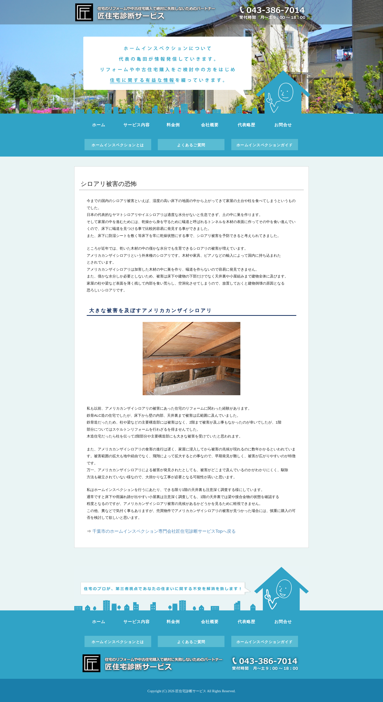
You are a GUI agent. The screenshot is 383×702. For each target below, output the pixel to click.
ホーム (98, 125)
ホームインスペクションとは (118, 145)
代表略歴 (246, 125)
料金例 (173, 125)
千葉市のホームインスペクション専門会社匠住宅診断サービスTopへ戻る (164, 531)
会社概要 (209, 125)
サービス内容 (136, 125)
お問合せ (283, 125)
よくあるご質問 (191, 145)
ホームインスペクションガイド (264, 145)
